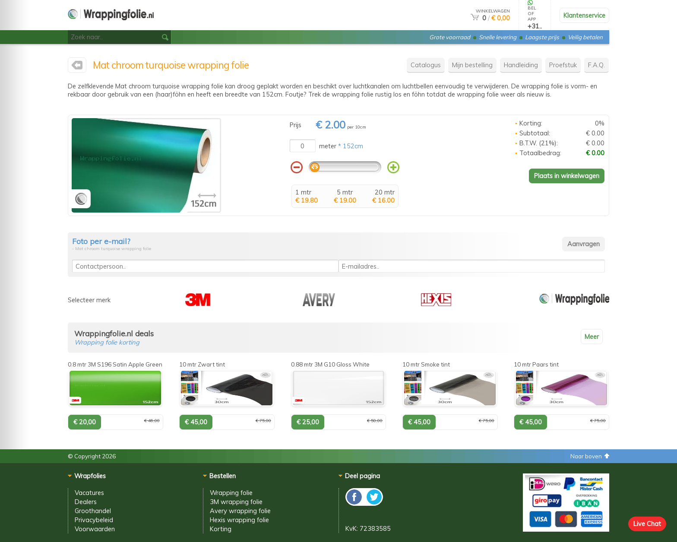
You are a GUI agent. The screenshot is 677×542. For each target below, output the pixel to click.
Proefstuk (563, 65)
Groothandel (93, 511)
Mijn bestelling (472, 65)
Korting (220, 529)
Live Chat (647, 524)
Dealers (86, 502)
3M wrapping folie (236, 502)
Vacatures (89, 493)
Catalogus (426, 65)
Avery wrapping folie (240, 511)
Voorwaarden (95, 529)
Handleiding (521, 65)
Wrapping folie (231, 493)
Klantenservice (584, 15)
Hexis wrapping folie (239, 520)
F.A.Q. (596, 65)
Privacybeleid (94, 520)
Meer (592, 336)
